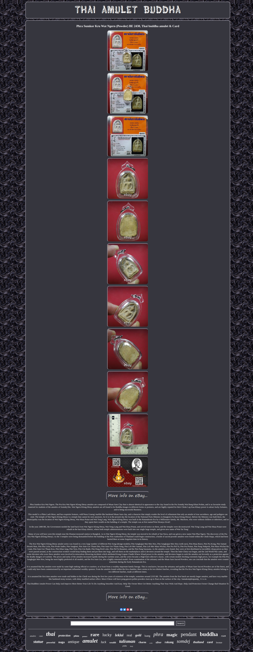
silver (159, 642)
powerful (50, 642)
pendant (189, 634)
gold (138, 635)
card (210, 642)
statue (38, 641)
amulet (90, 641)
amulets (33, 636)
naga (61, 642)
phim (76, 636)
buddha (209, 634)
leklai (119, 635)
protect (84, 636)
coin (150, 643)
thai (50, 634)
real (129, 635)
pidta (124, 646)
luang (147, 635)
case (41, 636)
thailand (198, 642)
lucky (107, 634)
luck (103, 642)
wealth (112, 642)
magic (171, 634)
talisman (127, 641)
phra (158, 634)
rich (223, 636)
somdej (183, 641)
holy (131, 646)
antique (73, 642)
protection (64, 635)
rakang (169, 642)
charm (142, 642)
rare (95, 634)
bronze (219, 642)
